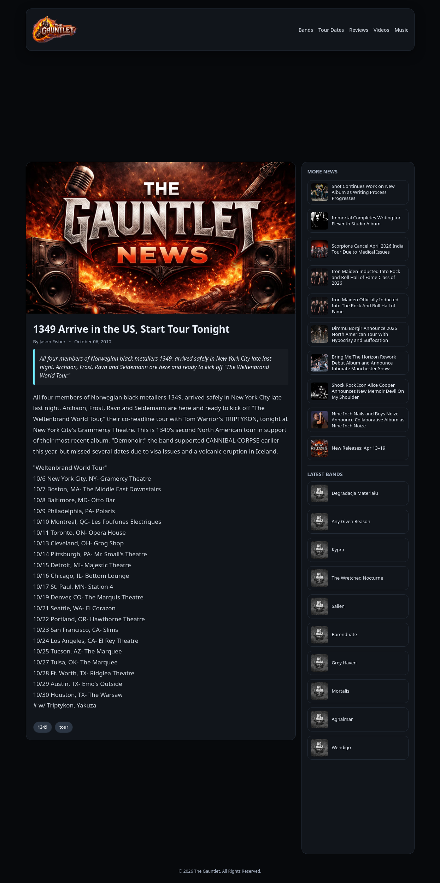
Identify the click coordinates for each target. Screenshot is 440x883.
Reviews (358, 29)
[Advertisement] (220, 105)
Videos (381, 29)
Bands (306, 29)
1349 (42, 727)
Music (401, 29)
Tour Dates (331, 29)
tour (63, 727)
